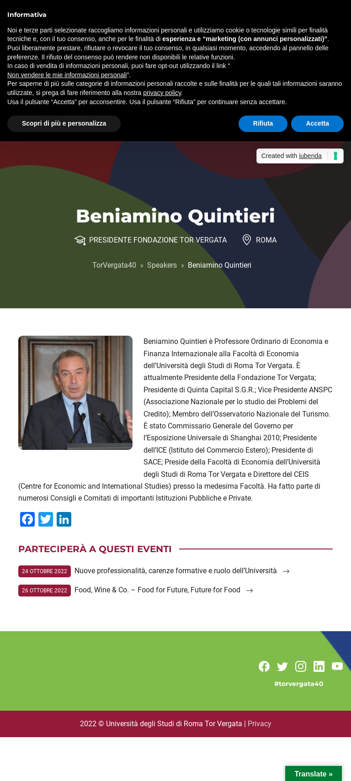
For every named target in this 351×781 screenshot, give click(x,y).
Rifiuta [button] (263, 123)
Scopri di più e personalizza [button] (64, 123)
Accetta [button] (317, 123)
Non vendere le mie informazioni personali (67, 75)
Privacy (259, 723)
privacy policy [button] (162, 92)
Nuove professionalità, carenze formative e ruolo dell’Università (182, 570)
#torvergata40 (299, 684)
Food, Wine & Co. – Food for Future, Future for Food (163, 590)
